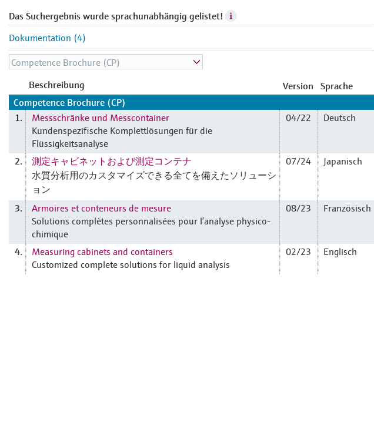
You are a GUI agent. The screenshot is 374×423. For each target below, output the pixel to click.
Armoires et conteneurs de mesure (101, 207)
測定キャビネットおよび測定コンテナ (112, 160)
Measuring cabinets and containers (102, 250)
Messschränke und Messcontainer (100, 116)
